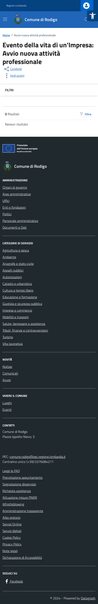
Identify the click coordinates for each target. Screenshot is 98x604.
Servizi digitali (12, 530)
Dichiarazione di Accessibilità (22, 557)
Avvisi (7, 379)
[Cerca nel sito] (87, 20)
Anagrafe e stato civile (18, 263)
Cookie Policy (12, 537)
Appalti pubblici (13, 270)
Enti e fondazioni (14, 207)
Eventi (7, 409)
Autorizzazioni (12, 276)
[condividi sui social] (13, 69)
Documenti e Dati (15, 227)
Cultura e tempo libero (18, 290)
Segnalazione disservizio (19, 484)
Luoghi (7, 402)
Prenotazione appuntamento (23, 477)
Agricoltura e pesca (16, 250)
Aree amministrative (17, 194)
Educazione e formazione (20, 296)
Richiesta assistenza (17, 490)
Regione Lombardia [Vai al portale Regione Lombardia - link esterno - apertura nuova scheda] (16, 6)
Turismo (8, 337)
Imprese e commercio (17, 310)
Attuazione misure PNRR (20, 497)
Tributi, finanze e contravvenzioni (25, 330)
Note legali (10, 550)
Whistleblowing (13, 504)
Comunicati (10, 373)
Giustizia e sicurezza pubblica (22, 303)
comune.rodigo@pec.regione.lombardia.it (38, 456)
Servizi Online (12, 524)
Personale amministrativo (20, 220)
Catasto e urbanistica (17, 283)
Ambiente (9, 256)
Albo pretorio (11, 517)
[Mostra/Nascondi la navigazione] (5, 19)
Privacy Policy (12, 544)
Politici (7, 214)
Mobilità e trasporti (16, 317)
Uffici (6, 200)
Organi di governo (15, 187)
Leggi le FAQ (11, 470)
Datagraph (88, 598)
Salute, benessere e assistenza (24, 323)
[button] (92, 15)
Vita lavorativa (13, 343)
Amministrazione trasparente (23, 510)
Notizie (7, 366)
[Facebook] (14, 581)
